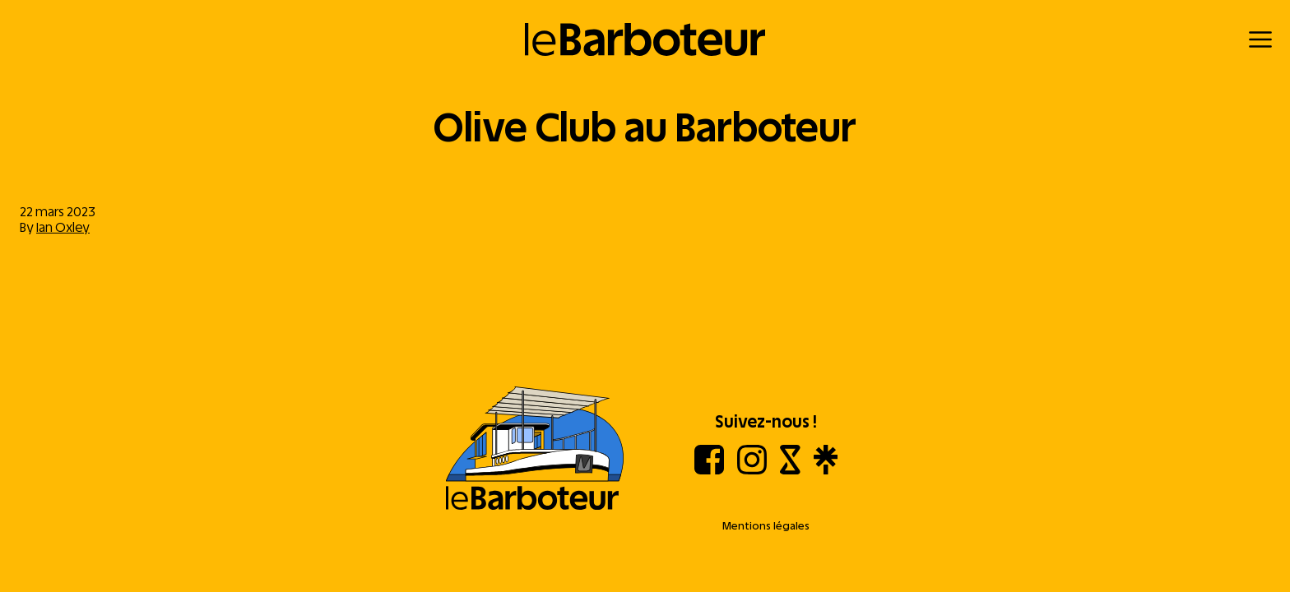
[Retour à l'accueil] (645, 39)
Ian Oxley (63, 227)
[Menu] (1260, 39)
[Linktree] (825, 470)
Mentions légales (766, 526)
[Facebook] (709, 470)
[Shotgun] (790, 470)
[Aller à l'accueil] (535, 449)
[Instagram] (752, 470)
